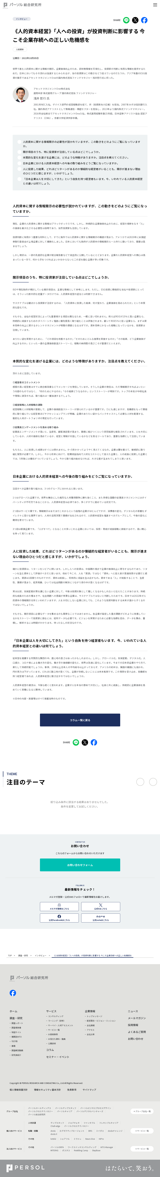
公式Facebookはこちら (59, 920)
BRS (90, 1130)
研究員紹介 (16, 1055)
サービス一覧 (54, 1029)
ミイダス (100, 1130)
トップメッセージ (94, 1016)
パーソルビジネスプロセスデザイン (95, 1108)
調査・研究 (23, 956)
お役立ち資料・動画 (56, 1039)
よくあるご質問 (137, 1032)
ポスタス (66, 1150)
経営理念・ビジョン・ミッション (101, 1020)
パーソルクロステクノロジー (40, 1111)
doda (53, 1130)
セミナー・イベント (57, 1057)
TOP (10, 956)
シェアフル (65, 1138)
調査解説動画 (17, 1050)
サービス (51, 1011)
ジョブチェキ (74, 1122)
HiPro (101, 1138)
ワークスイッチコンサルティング (82, 1147)
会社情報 (91, 1025)
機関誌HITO (17, 1036)
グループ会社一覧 (143, 1111)
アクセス (90, 1029)
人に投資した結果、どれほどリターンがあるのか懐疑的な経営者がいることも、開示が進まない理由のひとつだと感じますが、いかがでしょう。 (81, 171)
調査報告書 (16, 1027)
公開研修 (52, 1043)
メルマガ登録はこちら (59, 908)
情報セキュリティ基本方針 (47, 1089)
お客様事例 (53, 1034)
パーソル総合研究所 (36, 1114)
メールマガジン (137, 1018)
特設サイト (16, 1032)
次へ (153, 782)
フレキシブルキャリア (108, 1122)
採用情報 (133, 1025)
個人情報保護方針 (19, 1089)
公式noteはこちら (101, 920)
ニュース (133, 1011)
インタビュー (21, 18)
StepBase (96, 1150)
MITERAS (54, 1150)
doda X (54, 1134)
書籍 (13, 1045)
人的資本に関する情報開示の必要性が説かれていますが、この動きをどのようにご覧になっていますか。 (81, 144)
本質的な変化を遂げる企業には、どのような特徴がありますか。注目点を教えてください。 (76, 157)
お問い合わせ (135, 1039)
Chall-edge (55, 1126)
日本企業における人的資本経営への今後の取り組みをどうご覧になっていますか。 (71, 163)
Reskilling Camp (81, 1150)
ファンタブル (89, 1122)
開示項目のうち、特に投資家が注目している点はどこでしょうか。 (62, 152)
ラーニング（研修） (56, 1020)
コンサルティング (55, 1016)
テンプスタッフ (57, 1122)
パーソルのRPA (57, 1147)
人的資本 (20, 49)
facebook (13, 993)
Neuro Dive (90, 1138)
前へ (140, 782)
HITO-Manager (106, 1147)
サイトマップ (89, 1089)
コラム (50, 1050)
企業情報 (90, 1011)
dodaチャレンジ (115, 1130)
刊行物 (14, 1041)
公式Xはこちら (100, 908)
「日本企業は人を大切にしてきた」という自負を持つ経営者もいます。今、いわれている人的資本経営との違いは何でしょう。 (83, 181)
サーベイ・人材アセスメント (60, 1025)
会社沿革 (91, 1034)
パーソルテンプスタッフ (65, 1108)
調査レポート (17, 1023)
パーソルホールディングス (39, 1108)
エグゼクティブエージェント (72, 1130)
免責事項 (71, 1089)
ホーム (13, 1011)
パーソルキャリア (64, 1111)
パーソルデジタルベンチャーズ (89, 1111)
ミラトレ (77, 1138)
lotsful (53, 1138)
